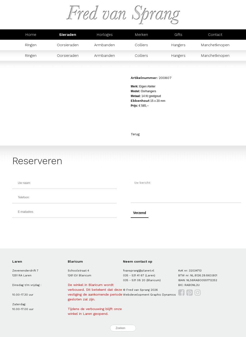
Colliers (141, 45)
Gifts (178, 34)
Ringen (31, 45)
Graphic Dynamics (163, 294)
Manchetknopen (215, 45)
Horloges (105, 34)
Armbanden (104, 45)
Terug (135, 134)
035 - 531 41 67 (133, 275)
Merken (141, 34)
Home (30, 34)
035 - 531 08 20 (134, 280)
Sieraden (67, 34)
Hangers (178, 45)
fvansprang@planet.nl (138, 270)
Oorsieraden (68, 45)
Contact (215, 34)
